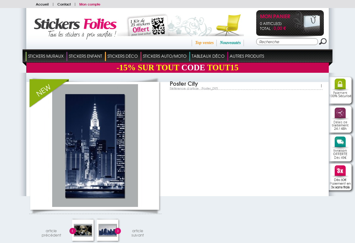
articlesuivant (138, 232)
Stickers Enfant (85, 56)
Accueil (42, 4)
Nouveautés (230, 42)
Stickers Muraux (46, 56)
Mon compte (89, 4)
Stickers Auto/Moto (164, 56)
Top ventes (204, 42)
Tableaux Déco (208, 56)
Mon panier (275, 17)
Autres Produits (247, 56)
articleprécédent (51, 232)
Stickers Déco (122, 56)
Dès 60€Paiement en (340, 183)
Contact (64, 4)
